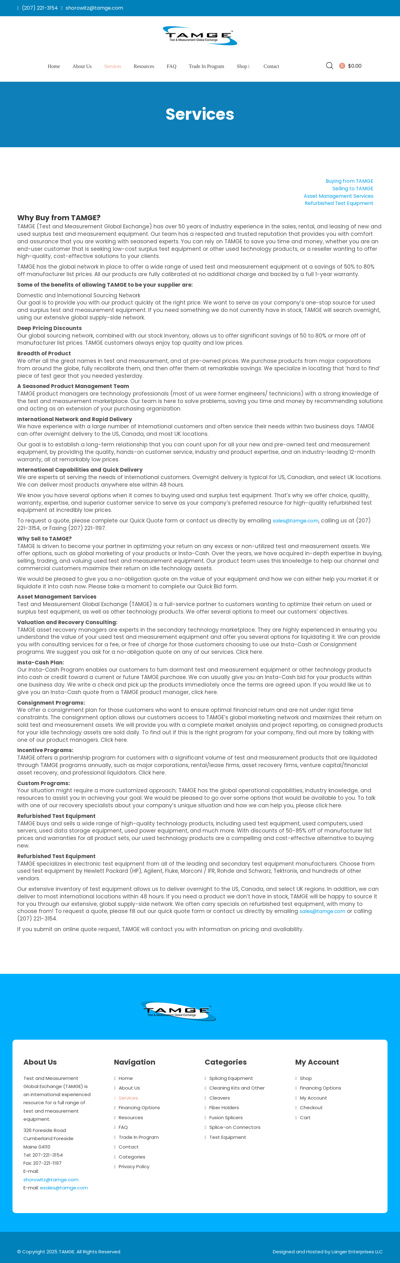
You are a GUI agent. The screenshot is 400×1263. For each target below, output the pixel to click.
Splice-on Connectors (235, 1124)
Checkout (311, 1105)
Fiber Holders (224, 1105)
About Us (82, 66)
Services (112, 66)
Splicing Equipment (231, 1075)
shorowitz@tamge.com (50, 1176)
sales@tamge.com (298, 518)
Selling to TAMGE (351, 186)
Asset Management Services (334, 193)
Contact (271, 66)
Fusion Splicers (226, 1114)
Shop (244, 66)
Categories (132, 1154)
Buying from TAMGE (347, 178)
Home (54, 66)
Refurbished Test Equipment (335, 200)
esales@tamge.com (64, 1185)
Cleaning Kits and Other (237, 1085)
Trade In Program (206, 66)
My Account (313, 1095)
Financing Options (139, 1105)
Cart (305, 1114)
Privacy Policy (134, 1164)
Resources (144, 66)
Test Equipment (227, 1134)
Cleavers (219, 1095)
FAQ (172, 66)
